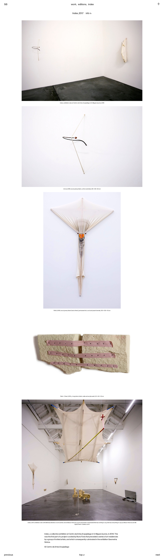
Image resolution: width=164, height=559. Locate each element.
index (91, 4)
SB (5, 4)
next (158, 554)
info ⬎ (89, 13)
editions (82, 4)
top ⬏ (82, 554)
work (73, 4)
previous (8, 554)
